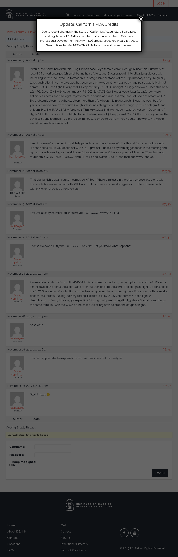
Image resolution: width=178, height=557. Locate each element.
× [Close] (141, 18)
